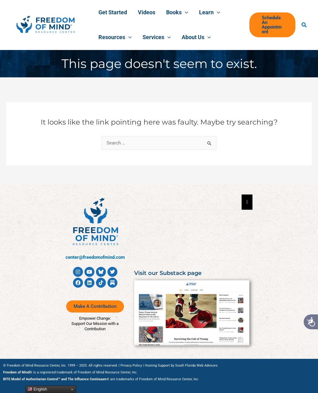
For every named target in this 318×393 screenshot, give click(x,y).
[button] (271, 24)
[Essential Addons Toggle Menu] (247, 202)
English (37, 389)
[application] (181, 12)
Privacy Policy (131, 365)
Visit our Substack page (168, 273)
